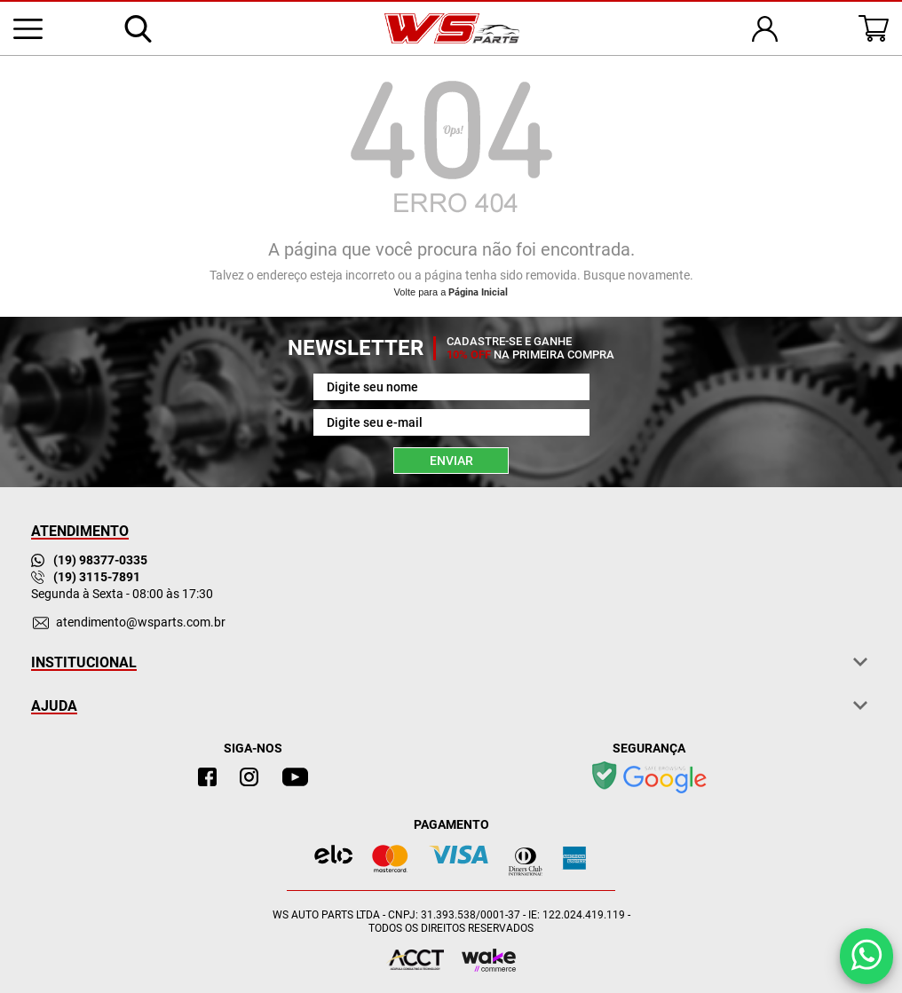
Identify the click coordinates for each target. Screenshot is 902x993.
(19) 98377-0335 (89, 560)
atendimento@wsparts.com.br (141, 622)
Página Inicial (478, 292)
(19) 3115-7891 (85, 577)
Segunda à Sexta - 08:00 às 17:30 (122, 594)
